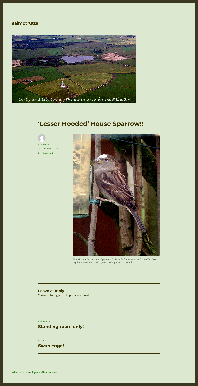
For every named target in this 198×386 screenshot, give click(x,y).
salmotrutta (25, 23)
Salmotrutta (44, 144)
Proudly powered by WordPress (41, 372)
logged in (59, 295)
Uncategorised (45, 153)
